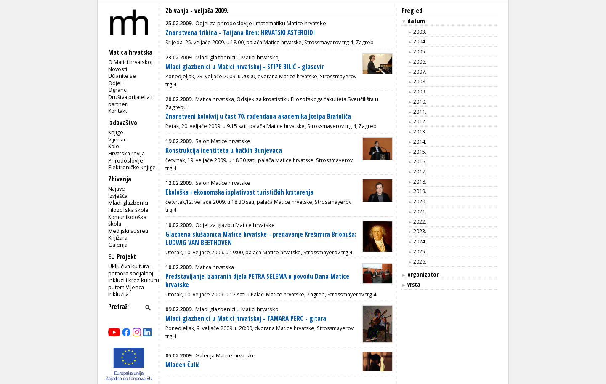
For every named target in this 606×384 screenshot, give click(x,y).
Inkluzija (118, 294)
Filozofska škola (128, 209)
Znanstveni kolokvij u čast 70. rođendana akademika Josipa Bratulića (258, 116)
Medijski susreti (128, 231)
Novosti (117, 69)
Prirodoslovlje (125, 160)
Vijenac (117, 139)
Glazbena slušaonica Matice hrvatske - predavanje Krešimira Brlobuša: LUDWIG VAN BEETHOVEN (260, 238)
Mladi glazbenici (128, 202)
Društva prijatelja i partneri (130, 100)
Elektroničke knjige (132, 167)
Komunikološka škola (127, 220)
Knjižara (118, 237)
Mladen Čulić (182, 364)
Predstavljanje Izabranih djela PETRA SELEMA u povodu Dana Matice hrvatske (257, 280)
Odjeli (115, 83)
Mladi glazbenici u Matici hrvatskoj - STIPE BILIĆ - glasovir (244, 66)
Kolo (113, 146)
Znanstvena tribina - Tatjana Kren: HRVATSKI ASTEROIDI (240, 32)
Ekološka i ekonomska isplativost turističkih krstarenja (239, 192)
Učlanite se (122, 76)
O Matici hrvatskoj (130, 62)
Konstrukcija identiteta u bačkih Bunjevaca (223, 150)
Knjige (115, 132)
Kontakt (117, 111)
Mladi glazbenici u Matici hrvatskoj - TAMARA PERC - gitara (245, 318)
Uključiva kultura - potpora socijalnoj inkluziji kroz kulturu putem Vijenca (133, 276)
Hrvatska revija (126, 153)
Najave (116, 188)
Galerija (118, 244)
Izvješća (118, 196)
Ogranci (118, 89)
